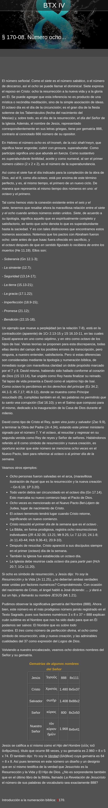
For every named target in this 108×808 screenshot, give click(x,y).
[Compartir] (101, 66)
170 (61, 800)
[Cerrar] (5, 5)
